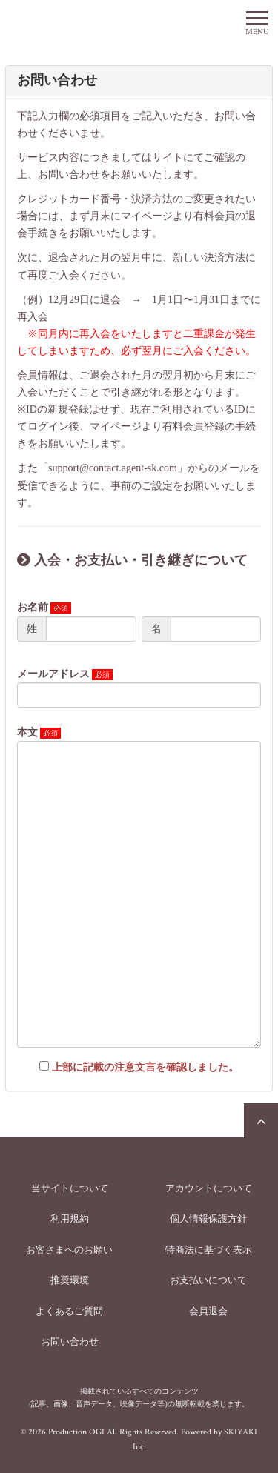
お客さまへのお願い (69, 1249)
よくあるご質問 (69, 1311)
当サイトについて (69, 1188)
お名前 (32, 607)
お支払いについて (208, 1280)
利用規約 (69, 1218)
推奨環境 (69, 1280)
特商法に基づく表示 (208, 1249)
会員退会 (208, 1311)
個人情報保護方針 (208, 1218)
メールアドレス (53, 673)
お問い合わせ (70, 1341)
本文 (27, 732)
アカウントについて (208, 1188)
